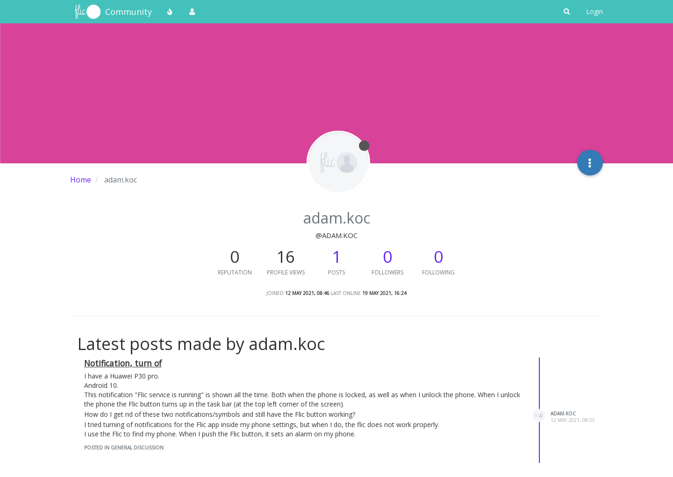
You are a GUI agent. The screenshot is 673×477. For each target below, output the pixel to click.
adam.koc (563, 413)
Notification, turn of (123, 363)
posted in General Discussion (124, 447)
